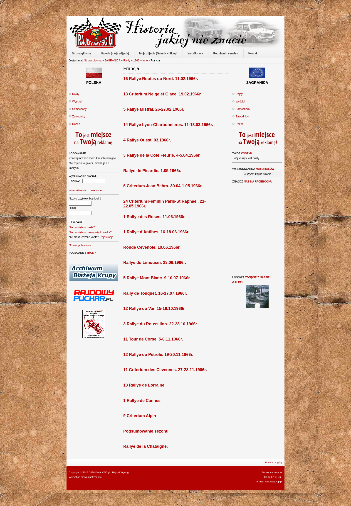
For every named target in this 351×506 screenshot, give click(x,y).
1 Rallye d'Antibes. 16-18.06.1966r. (156, 232)
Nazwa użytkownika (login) (85, 198)
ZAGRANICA (112, 60)
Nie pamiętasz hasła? (82, 227)
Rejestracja (106, 237)
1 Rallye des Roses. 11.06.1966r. (154, 216)
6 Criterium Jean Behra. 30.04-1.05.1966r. (163, 186)
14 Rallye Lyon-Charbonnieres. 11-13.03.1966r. (168, 124)
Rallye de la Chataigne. (145, 446)
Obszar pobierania (80, 245)
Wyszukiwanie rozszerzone (85, 190)
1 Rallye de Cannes (142, 400)
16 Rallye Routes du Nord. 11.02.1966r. (160, 78)
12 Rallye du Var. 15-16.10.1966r (154, 308)
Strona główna (92, 60)
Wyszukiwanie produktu (83, 176)
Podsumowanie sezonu (145, 431)
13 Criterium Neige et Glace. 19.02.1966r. (162, 94)
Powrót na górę (273, 462)
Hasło (72, 207)
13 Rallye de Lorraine (143, 385)
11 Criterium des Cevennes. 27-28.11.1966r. (165, 369)
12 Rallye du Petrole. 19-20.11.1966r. (158, 354)
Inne (145, 60)
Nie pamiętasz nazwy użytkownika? (90, 232)
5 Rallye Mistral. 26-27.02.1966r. (153, 109)
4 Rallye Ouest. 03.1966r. (147, 140)
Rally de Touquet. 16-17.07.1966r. (155, 293)
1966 (136, 60)
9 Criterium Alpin (139, 416)
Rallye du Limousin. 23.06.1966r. (154, 262)
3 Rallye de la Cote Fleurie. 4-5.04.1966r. (161, 155)
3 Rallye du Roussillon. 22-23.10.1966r (160, 324)
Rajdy (126, 60)
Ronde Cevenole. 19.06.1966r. (151, 247)
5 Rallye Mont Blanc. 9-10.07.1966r (156, 278)
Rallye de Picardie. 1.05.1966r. (152, 170)
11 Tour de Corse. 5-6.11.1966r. (153, 339)
